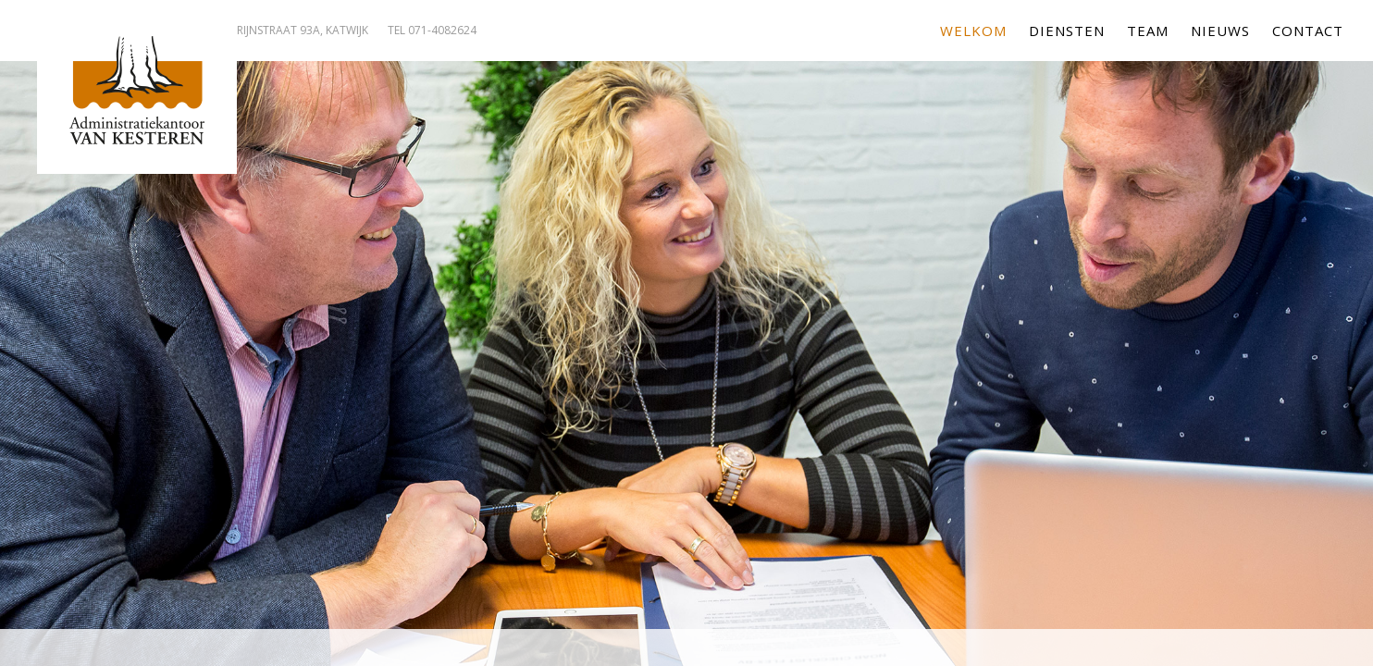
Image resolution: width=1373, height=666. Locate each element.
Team (1148, 30)
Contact (1307, 30)
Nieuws (1220, 30)
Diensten (1067, 30)
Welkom (973, 30)
